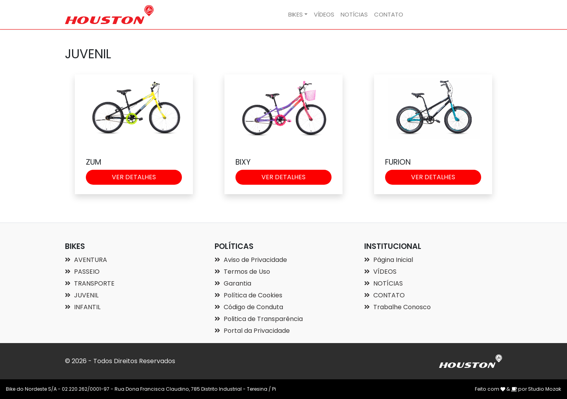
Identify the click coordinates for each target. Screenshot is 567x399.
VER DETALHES (134, 177)
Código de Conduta (249, 307)
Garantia (233, 283)
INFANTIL (82, 307)
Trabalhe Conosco (397, 307)
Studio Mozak (544, 389)
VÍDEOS (324, 14)
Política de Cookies (248, 295)
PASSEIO (82, 271)
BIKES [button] (295, 14)
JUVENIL (81, 295)
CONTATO (388, 14)
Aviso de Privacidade (251, 259)
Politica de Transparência (259, 318)
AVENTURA (86, 259)
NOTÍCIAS (354, 14)
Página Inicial (388, 259)
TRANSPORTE (90, 283)
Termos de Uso (242, 271)
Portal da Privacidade (252, 330)
